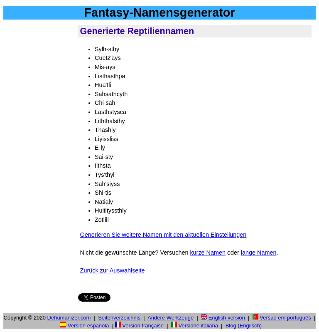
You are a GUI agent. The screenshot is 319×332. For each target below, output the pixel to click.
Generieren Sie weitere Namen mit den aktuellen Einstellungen (163, 234)
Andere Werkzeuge (170, 318)
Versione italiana (194, 325)
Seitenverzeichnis (119, 318)
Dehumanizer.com (69, 318)
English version (223, 318)
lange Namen (259, 252)
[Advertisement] (39, 149)
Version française (143, 325)
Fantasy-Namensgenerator (159, 12)
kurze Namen (208, 252)
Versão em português (282, 318)
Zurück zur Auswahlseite (112, 270)
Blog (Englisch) (244, 325)
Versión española (84, 325)
